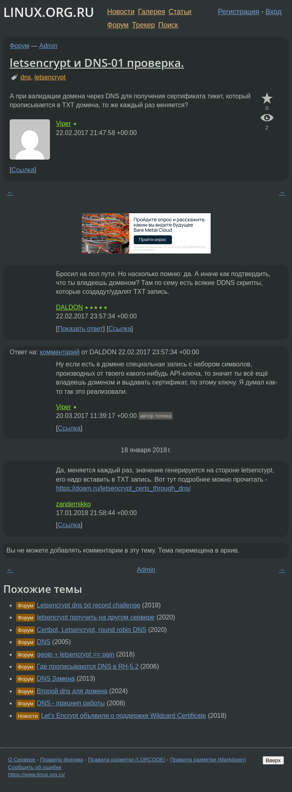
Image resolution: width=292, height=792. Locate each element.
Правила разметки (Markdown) (208, 760)
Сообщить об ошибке (35, 767)
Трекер (143, 25)
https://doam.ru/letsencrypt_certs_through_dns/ (123, 488)
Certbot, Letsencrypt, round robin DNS (91, 629)
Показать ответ (80, 328)
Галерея (151, 12)
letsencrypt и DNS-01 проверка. (97, 62)
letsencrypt (50, 77)
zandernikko (73, 504)
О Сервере (21, 760)
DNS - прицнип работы (71, 703)
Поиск (168, 25)
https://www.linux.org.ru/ (36, 774)
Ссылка (22, 169)
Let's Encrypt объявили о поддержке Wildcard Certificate (123, 715)
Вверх (273, 760)
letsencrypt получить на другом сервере (96, 617)
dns (26, 77)
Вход (273, 12)
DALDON (69, 307)
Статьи (179, 12)
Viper (63, 123)
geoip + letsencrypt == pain (75, 654)
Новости (121, 12)
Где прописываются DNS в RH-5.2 (88, 666)
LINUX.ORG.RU (48, 12)
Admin (48, 45)
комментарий (60, 352)
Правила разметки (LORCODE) (127, 760)
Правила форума (61, 760)
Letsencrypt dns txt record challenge (88, 605)
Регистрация (238, 12)
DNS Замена (56, 678)
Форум (117, 25)
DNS (43, 641)
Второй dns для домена (72, 691)
